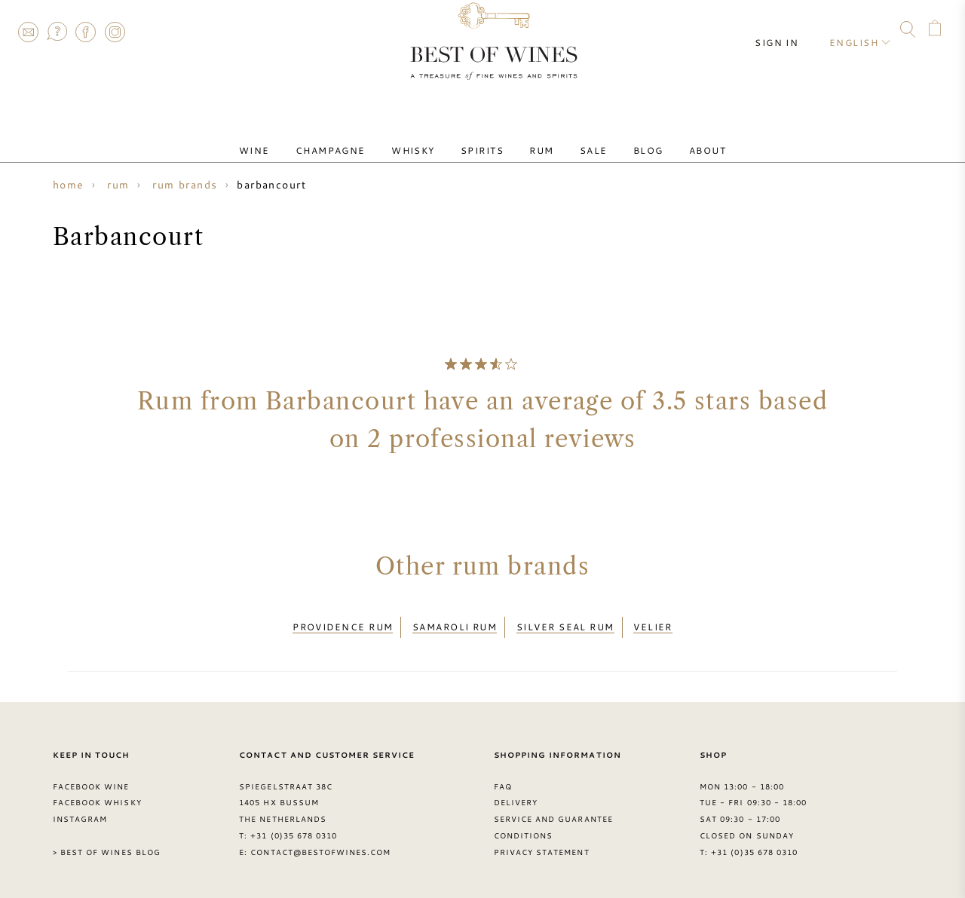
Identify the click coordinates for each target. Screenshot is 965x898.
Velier (652, 623)
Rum (536, 138)
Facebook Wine (91, 777)
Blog (621, 138)
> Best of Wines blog (107, 843)
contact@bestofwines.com (320, 843)
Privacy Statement (542, 843)
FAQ (56, 31)
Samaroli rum (454, 623)
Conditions (523, 827)
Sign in (788, 30)
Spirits (487, 138)
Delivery (516, 794)
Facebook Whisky (97, 794)
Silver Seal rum (565, 623)
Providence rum (343, 623)
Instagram (114, 31)
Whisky (429, 138)
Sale (578, 138)
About (669, 138)
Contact (28, 31)
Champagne (357, 138)
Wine (291, 138)
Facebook (86, 31)
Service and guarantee (553, 810)
